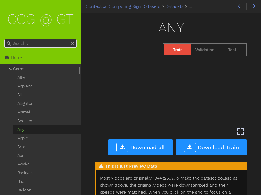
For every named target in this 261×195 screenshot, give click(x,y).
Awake (23, 164)
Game (18, 68)
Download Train (211, 147)
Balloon (24, 190)
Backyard (26, 172)
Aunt (21, 155)
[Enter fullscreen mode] (240, 131)
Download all (140, 147)
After (21, 77)
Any (20, 129)
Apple (22, 138)
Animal (23, 112)
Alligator (25, 103)
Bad (20, 181)
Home (13, 57)
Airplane (25, 86)
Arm (21, 146)
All (19, 94)
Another (25, 120)
